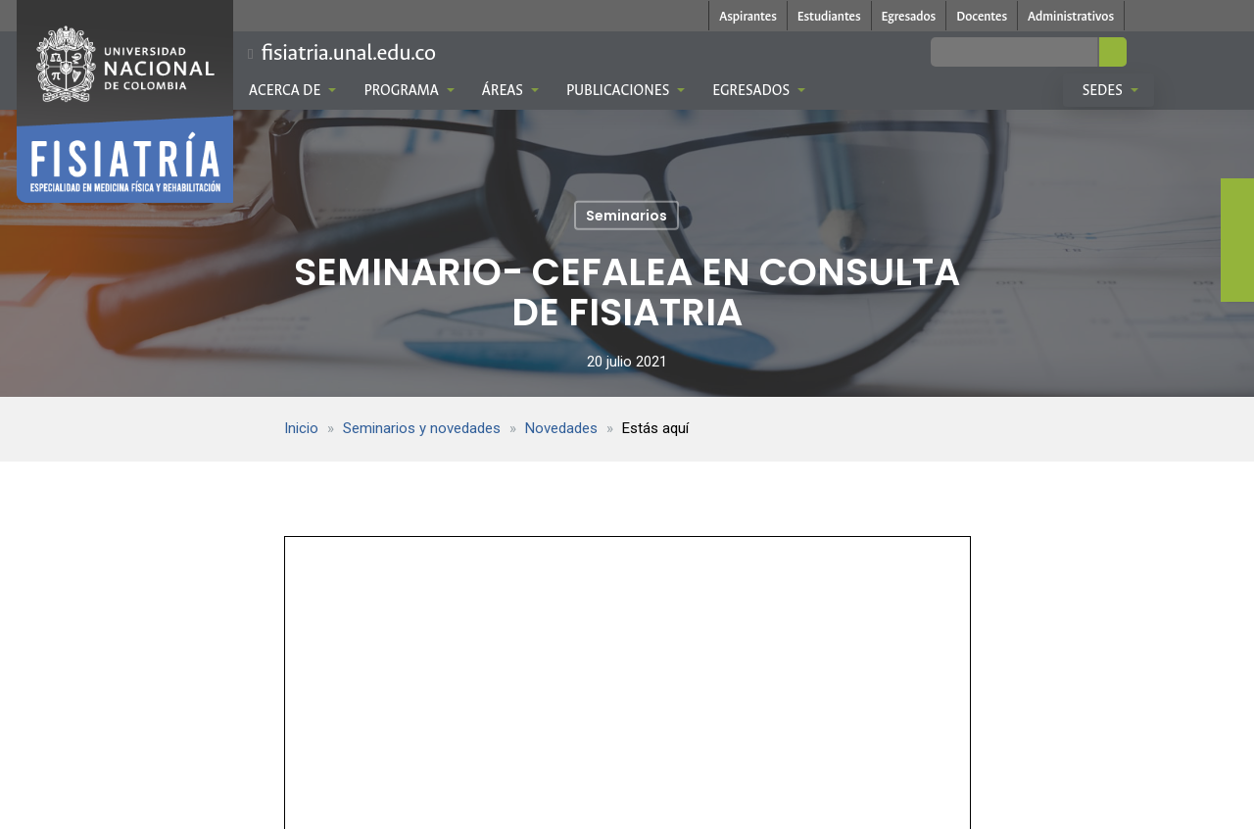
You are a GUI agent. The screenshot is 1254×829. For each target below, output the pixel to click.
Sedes (1110, 90)
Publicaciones (625, 90)
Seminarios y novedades (422, 428)
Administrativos (1071, 16)
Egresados (909, 16)
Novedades (561, 428)
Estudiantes (829, 16)
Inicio (301, 428)
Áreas (510, 90)
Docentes (981, 16)
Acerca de (292, 90)
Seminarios (626, 215)
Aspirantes (748, 16)
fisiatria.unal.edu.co (348, 52)
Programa (408, 90)
